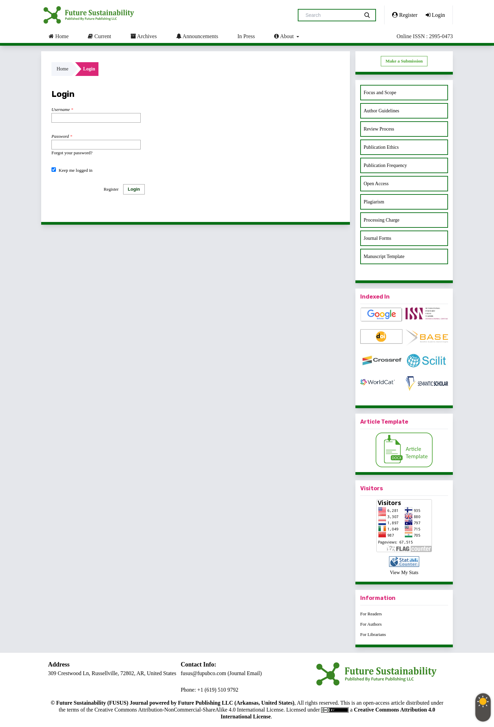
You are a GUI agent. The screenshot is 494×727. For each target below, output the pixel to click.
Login (435, 14)
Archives (143, 36)
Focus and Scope (380, 92)
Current (99, 36)
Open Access (376, 183)
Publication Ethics (381, 147)
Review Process (379, 129)
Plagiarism (374, 201)
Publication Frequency (385, 165)
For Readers (371, 613)
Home (59, 36)
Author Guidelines (381, 110)
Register (404, 14)
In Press (246, 36)
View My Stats (404, 572)
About (284, 36)
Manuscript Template (384, 256)
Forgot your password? (72, 152)
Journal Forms (377, 238)
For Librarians (373, 634)
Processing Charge (381, 220)
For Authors (370, 624)
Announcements (197, 36)
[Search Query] (331, 15)
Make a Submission (404, 61)
